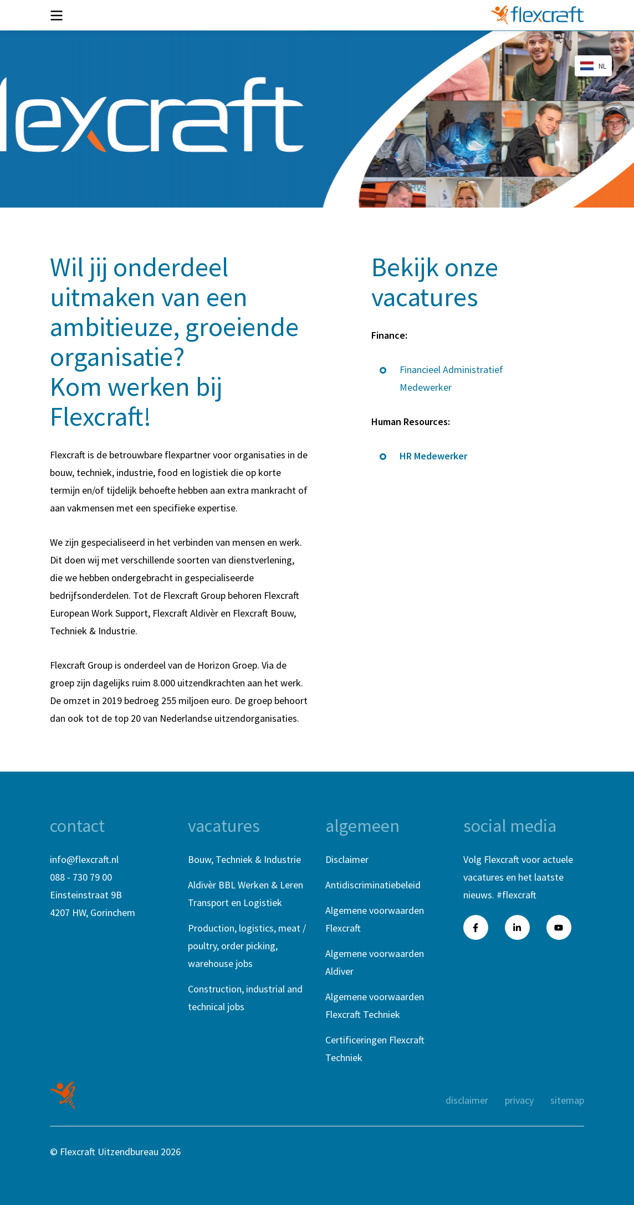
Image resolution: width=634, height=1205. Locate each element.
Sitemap (567, 1100)
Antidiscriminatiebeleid (373, 884)
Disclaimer (347, 859)
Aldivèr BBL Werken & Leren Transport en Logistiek (245, 893)
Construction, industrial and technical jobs (245, 997)
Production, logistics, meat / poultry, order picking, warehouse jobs (247, 946)
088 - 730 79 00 (81, 877)
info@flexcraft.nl (84, 859)
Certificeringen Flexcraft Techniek (375, 1048)
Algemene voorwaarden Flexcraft (374, 919)
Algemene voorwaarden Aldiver (374, 962)
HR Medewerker (433, 455)
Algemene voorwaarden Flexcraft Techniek (374, 1005)
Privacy (519, 1100)
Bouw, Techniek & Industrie (244, 859)
